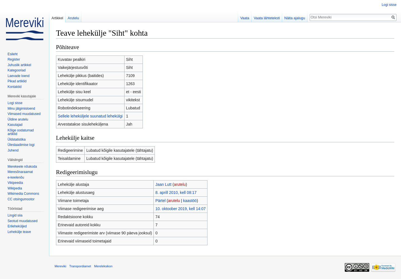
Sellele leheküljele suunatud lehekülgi (90, 116)
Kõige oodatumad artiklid (21, 132)
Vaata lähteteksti (267, 18)
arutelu (180, 184)
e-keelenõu (16, 177)
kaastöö (190, 200)
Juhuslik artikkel (19, 65)
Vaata (245, 18)
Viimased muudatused (24, 114)
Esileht (13, 54)
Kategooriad (17, 70)
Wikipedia (15, 188)
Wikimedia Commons (23, 194)
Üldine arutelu (18, 119)
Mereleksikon (103, 266)
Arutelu (73, 18)
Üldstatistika (17, 139)
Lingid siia (15, 215)
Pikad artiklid (17, 81)
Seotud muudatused (22, 221)
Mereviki (60, 266)
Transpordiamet (80, 266)
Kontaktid (14, 87)
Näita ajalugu (294, 18)
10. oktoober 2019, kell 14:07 (180, 208)
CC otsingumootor (21, 199)
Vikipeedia (15, 183)
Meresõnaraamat (20, 172)
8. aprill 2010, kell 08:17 (176, 192)
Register (14, 59)
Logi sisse (389, 5)
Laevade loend (19, 76)
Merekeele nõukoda (22, 167)
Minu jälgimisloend (21, 108)
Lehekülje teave (19, 232)
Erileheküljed (17, 226)
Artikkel (57, 18)
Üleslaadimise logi (21, 145)
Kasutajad (15, 125)
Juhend (13, 150)
